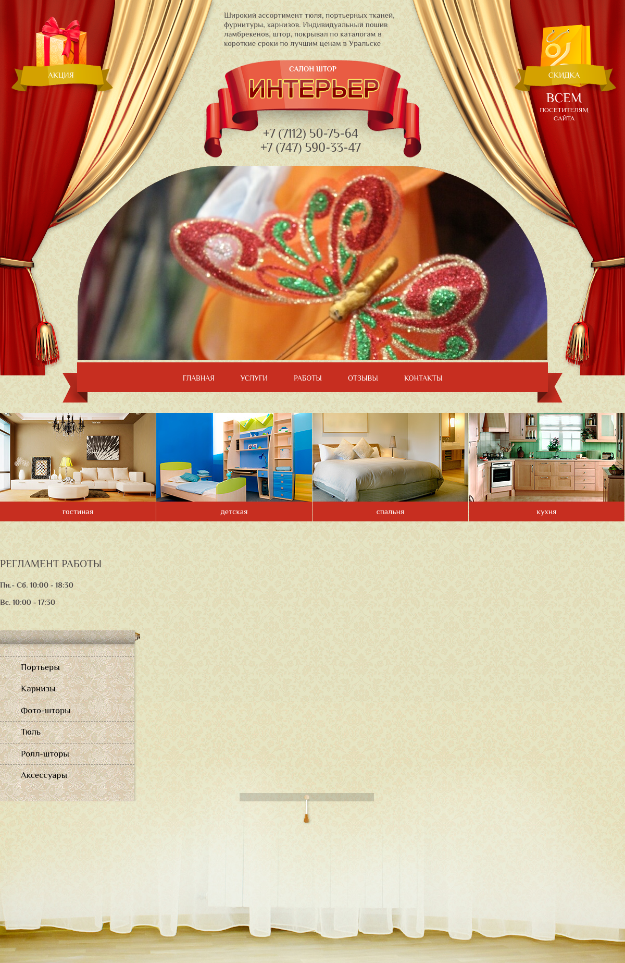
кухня (546, 511)
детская (233, 511)
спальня (391, 511)
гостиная (78, 511)
